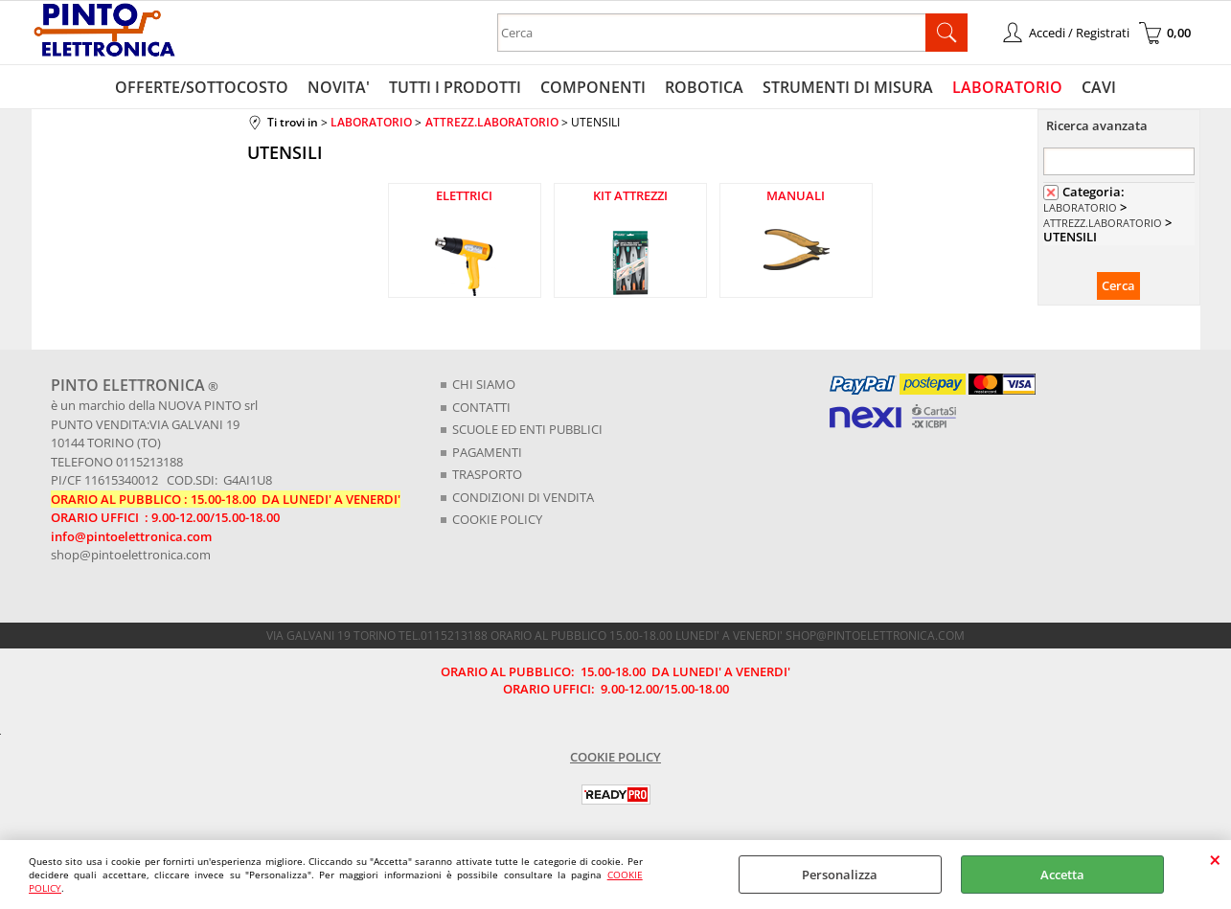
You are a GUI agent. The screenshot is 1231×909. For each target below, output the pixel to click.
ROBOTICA (704, 87)
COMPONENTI (593, 87)
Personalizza (840, 874)
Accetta (1062, 874)
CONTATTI (481, 407)
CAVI (1099, 87)
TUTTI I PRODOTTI (455, 87)
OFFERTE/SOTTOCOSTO (201, 87)
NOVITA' (339, 87)
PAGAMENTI (487, 452)
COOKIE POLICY (497, 519)
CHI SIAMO (483, 384)
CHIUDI (1215, 859)
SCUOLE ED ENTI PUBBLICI (527, 429)
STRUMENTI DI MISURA (848, 87)
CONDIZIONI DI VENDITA (523, 497)
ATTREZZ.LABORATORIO (1102, 223)
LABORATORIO (1007, 87)
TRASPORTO (487, 474)
